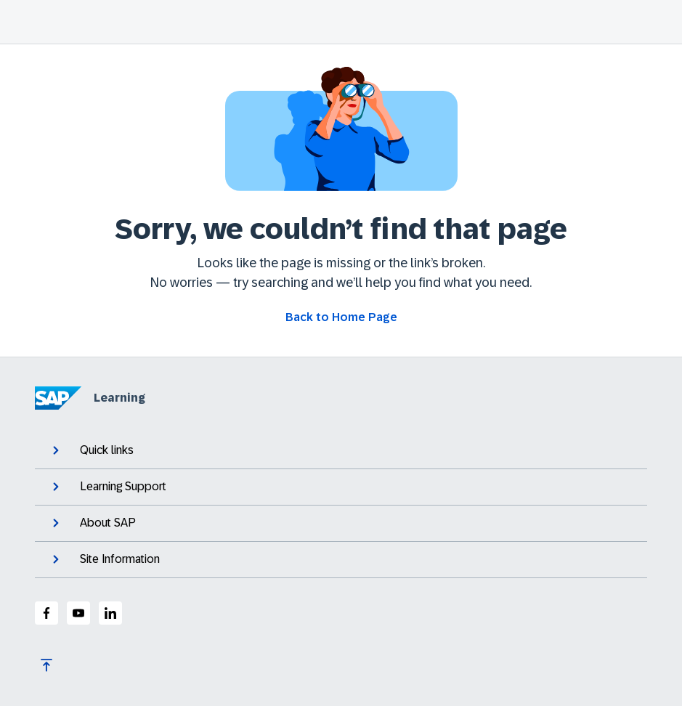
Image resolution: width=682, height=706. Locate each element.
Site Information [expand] (104, 559)
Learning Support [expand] (107, 486)
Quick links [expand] (91, 450)
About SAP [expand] (92, 523)
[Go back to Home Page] (341, 317)
